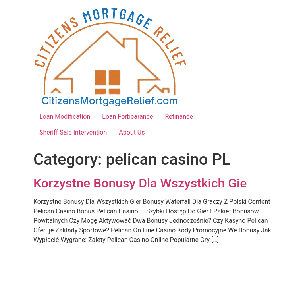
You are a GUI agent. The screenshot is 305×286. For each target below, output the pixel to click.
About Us (132, 132)
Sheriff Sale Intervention (73, 132)
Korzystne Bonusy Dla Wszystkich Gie (140, 183)
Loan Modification (64, 116)
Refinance (179, 116)
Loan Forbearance (127, 116)
